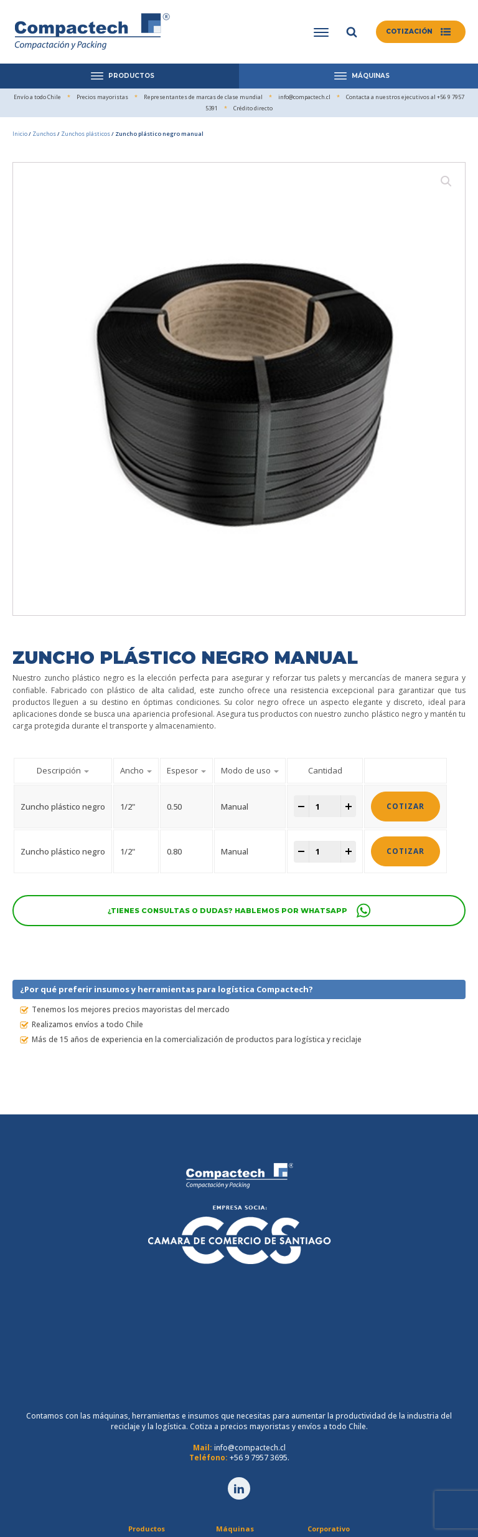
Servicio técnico (328, 1430)
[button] (419, 32)
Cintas (145, 1457)
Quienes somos (328, 1417)
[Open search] (349, 32)
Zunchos (44, 134)
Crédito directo (328, 1443)
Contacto (327, 1470)
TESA (146, 1483)
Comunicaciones (328, 1457)
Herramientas (146, 1470)
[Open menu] (318, 32)
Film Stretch (146, 1417)
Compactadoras (234, 1430)
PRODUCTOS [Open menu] (122, 76)
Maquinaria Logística (234, 1417)
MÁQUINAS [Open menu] (362, 76)
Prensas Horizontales (235, 1443)
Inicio (19, 134)
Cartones (146, 1443)
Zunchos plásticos (85, 134)
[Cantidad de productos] (324, 806)
